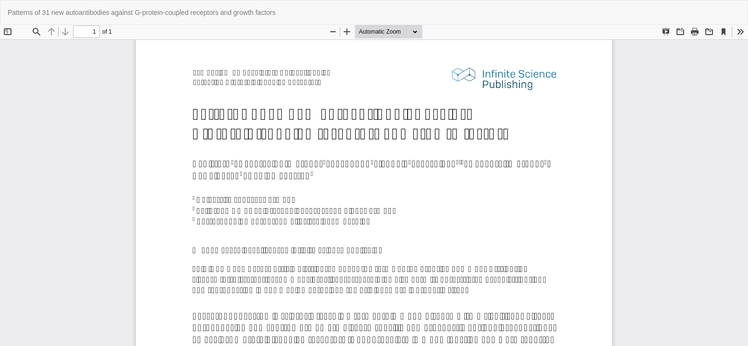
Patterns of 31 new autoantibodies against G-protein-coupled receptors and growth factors (142, 12)
